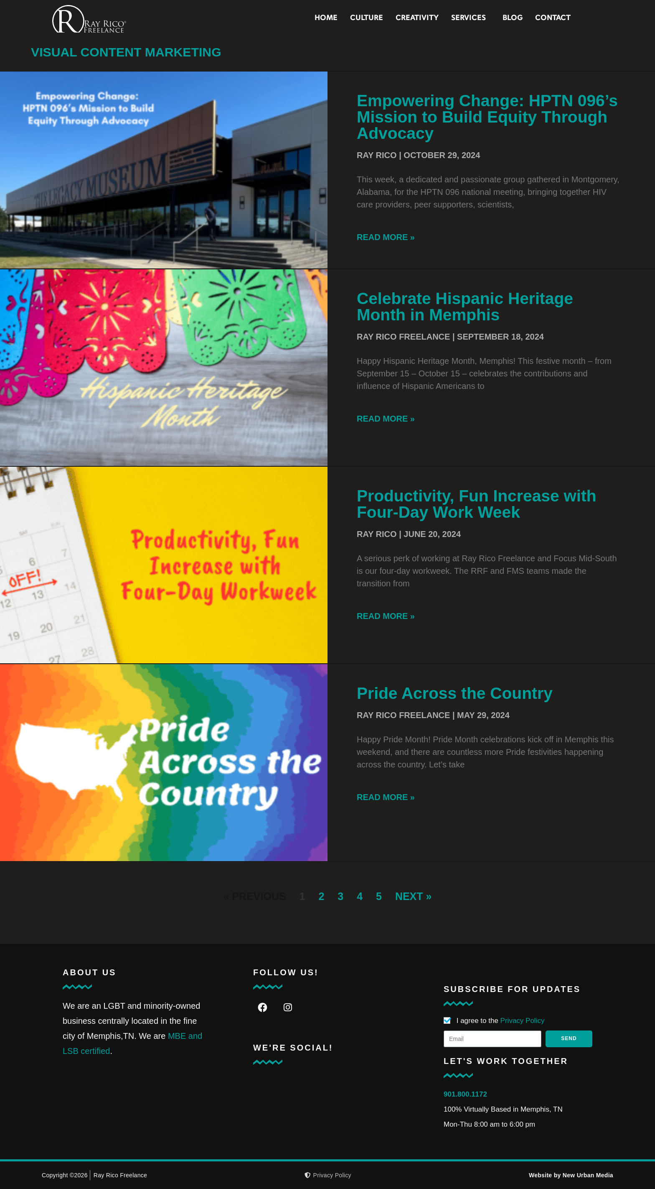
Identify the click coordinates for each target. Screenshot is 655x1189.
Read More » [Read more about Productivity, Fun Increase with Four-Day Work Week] (386, 616)
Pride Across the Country (455, 693)
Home (356, 18)
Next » (413, 896)
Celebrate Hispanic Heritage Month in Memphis (465, 306)
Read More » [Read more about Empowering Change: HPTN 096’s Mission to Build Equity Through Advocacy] (386, 237)
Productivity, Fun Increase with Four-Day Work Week (477, 504)
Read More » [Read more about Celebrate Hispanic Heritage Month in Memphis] (386, 418)
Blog (543, 18)
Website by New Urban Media (571, 1175)
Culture (396, 18)
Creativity (447, 18)
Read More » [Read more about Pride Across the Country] (386, 797)
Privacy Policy (522, 1021)
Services (500, 18)
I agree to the (501, 1021)
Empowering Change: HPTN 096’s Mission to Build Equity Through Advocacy (487, 117)
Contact (583, 18)
